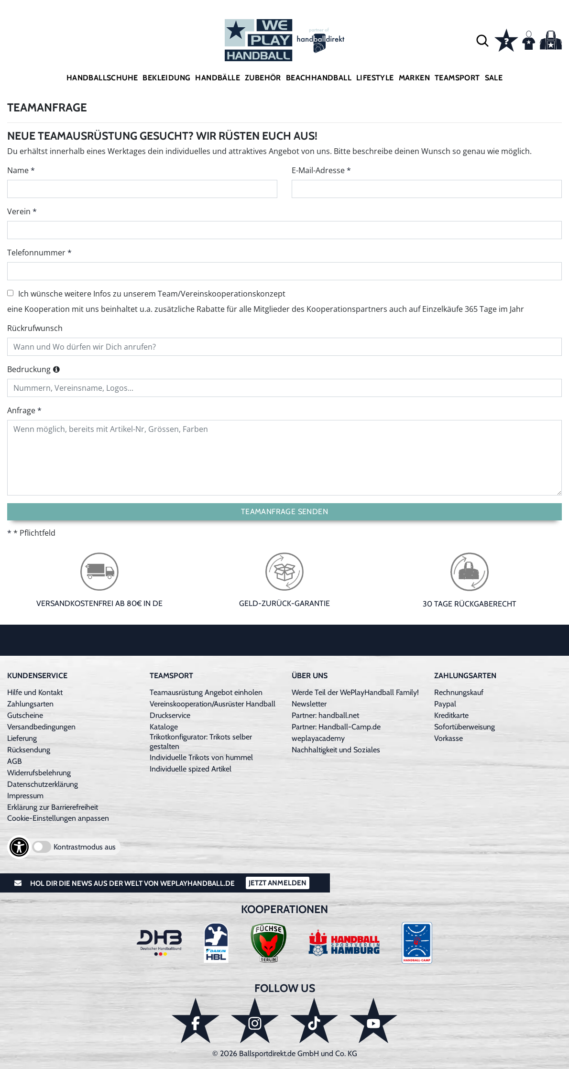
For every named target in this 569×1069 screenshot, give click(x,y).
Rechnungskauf (458, 692)
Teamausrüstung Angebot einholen (206, 692)
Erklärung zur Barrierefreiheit (52, 807)
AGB (14, 761)
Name (18, 170)
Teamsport (457, 77)
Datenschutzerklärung (42, 784)
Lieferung (22, 738)
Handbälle (217, 77)
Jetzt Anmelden (277, 883)
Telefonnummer (36, 252)
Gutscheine (25, 715)
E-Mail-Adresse (318, 170)
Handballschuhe (102, 77)
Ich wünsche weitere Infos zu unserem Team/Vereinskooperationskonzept (146, 293)
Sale (494, 77)
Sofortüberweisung (464, 726)
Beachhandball (318, 77)
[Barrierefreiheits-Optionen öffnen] (19, 847)
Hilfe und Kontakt (35, 692)
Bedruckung (29, 369)
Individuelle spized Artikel (190, 768)
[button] (482, 40)
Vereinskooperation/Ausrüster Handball (212, 703)
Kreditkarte (451, 715)
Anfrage (21, 410)
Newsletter (309, 703)
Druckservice (170, 715)
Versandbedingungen (41, 726)
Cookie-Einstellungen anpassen (58, 818)
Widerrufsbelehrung (39, 772)
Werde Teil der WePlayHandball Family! (355, 692)
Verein (19, 211)
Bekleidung (166, 77)
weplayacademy (318, 738)
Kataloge (164, 726)
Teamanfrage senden (284, 511)
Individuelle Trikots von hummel (201, 757)
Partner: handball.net (325, 715)
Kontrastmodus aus (85, 846)
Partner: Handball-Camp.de (336, 726)
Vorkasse (448, 738)
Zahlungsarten (30, 703)
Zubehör (263, 77)
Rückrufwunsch (35, 328)
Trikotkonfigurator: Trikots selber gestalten (201, 741)
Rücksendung (28, 749)
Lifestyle (375, 77)
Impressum (25, 795)
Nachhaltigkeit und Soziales (336, 749)
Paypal (445, 703)
